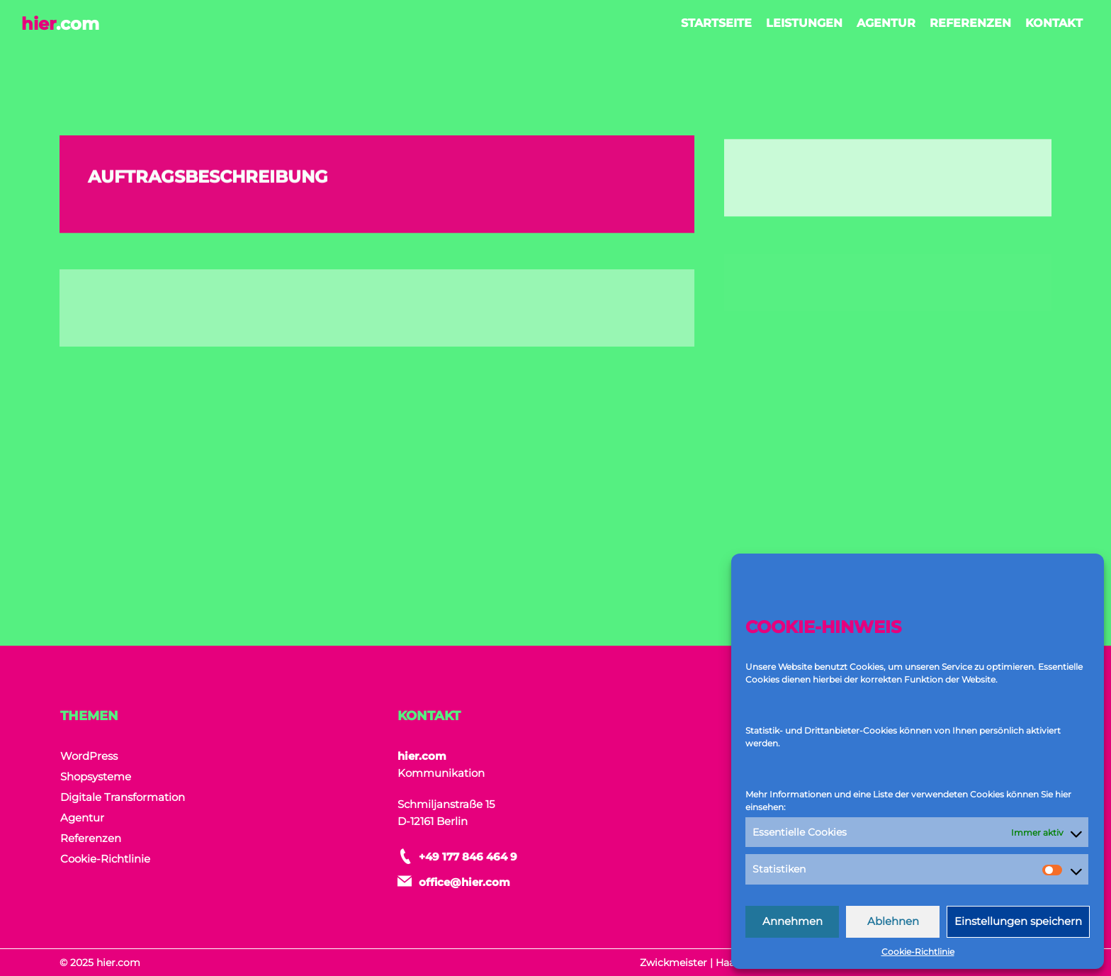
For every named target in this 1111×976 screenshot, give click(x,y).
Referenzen (970, 23)
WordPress (89, 756)
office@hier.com (464, 882)
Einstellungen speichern (1018, 921)
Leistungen (804, 23)
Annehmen (792, 921)
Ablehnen (893, 921)
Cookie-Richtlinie (917, 951)
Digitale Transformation (122, 797)
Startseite (716, 23)
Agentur (886, 23)
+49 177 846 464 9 (468, 856)
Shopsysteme (95, 776)
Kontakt (1054, 23)
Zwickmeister (673, 962)
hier (60, 23)
